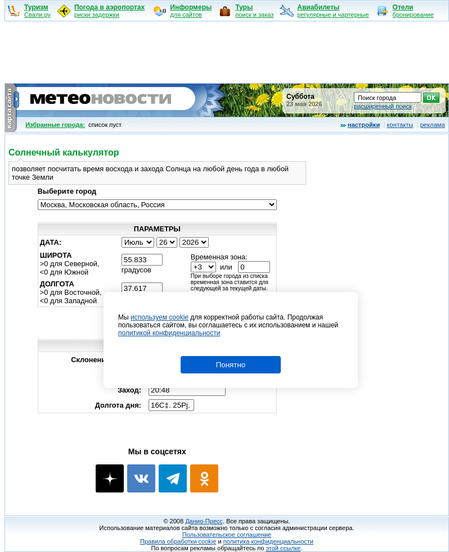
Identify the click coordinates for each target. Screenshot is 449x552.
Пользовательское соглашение (226, 534)
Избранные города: (55, 124)
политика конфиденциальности (268, 541)
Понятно (230, 365)
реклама (432, 124)
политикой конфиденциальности (169, 333)
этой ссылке (283, 548)
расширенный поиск (383, 106)
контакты (400, 124)
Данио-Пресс (204, 521)
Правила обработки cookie (178, 541)
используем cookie (159, 317)
